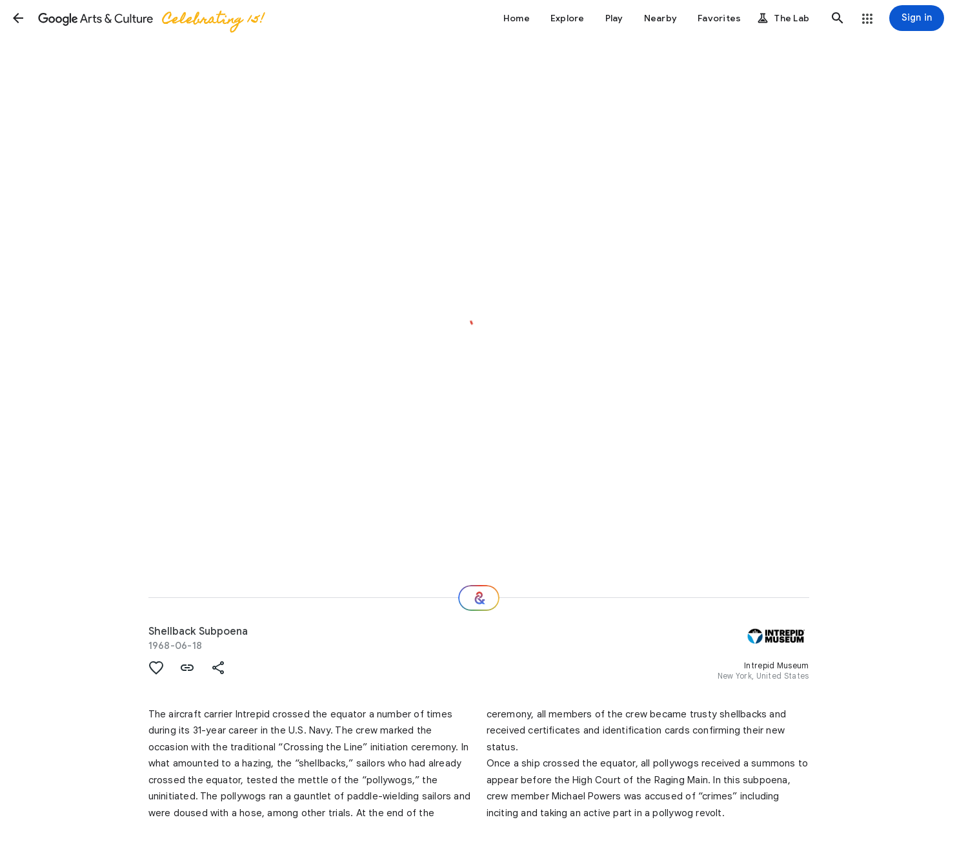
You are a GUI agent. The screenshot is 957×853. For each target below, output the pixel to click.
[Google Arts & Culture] (150, 18)
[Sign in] (916, 18)
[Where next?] (478, 598)
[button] (18, 18)
